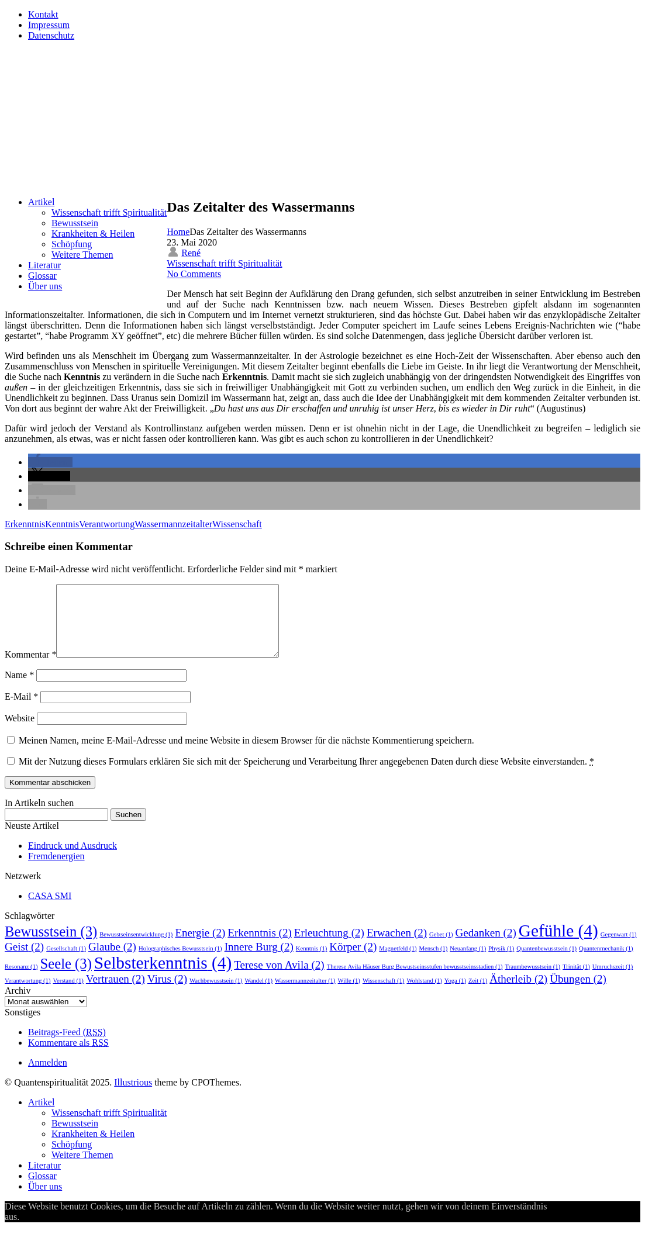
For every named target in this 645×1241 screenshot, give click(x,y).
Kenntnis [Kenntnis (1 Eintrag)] (311, 962)
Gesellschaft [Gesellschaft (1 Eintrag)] (66, 962)
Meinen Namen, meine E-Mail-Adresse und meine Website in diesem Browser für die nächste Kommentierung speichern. (246, 754)
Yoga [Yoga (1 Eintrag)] (455, 994)
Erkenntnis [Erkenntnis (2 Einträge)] (259, 947)
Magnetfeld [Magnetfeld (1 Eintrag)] (397, 962)
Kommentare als (68, 1057)
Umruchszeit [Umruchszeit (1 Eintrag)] (612, 980)
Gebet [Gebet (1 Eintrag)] (441, 948)
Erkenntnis (25, 524)
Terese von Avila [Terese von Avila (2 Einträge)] (279, 979)
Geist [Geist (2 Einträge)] (24, 961)
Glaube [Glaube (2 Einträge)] (112, 961)
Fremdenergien (56, 870)
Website (20, 732)
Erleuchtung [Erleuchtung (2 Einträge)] (329, 947)
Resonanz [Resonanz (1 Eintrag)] (21, 980)
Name (19, 689)
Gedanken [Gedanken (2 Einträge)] (486, 947)
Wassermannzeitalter (173, 524)
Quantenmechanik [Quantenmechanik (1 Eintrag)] (606, 962)
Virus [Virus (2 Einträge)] (167, 993)
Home (178, 232)
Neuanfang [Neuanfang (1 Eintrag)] (468, 962)
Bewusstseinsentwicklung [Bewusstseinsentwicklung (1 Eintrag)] (136, 948)
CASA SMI (49, 910)
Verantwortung (106, 524)
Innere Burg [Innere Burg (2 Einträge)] (259, 961)
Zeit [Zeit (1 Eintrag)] (477, 994)
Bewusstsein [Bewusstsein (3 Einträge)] (51, 945)
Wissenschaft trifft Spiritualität (224, 263)
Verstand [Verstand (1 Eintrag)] (68, 994)
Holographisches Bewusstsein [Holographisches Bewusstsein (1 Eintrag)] (180, 962)
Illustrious (133, 1096)
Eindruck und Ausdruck (72, 860)
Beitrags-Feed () (67, 1046)
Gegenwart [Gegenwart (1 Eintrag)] (619, 948)
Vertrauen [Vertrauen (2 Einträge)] (115, 993)
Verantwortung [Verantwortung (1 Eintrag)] (27, 994)
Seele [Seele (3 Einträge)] (66, 978)
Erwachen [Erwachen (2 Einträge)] (397, 947)
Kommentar (30, 668)
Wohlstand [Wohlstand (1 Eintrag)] (424, 994)
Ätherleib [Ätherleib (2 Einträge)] (518, 993)
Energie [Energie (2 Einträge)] (200, 947)
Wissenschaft (237, 524)
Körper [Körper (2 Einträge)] (353, 961)
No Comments (194, 274)
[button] (50, 462)
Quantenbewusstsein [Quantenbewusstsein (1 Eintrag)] (546, 962)
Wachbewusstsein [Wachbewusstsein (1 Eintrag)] (216, 994)
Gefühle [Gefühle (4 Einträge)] (558, 944)
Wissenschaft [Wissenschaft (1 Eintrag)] (383, 994)
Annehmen (39, 1231)
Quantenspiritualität (103, 73)
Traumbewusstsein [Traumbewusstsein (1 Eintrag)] (533, 980)
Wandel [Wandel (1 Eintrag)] (259, 994)
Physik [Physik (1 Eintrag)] (501, 962)
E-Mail (21, 710)
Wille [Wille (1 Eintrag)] (349, 994)
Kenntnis (62, 524)
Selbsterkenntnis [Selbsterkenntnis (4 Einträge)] (163, 976)
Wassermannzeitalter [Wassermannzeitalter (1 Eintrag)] (305, 994)
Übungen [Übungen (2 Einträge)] (578, 993)
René (191, 253)
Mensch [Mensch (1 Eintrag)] (433, 962)
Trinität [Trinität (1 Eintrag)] (576, 980)
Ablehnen (79, 1231)
